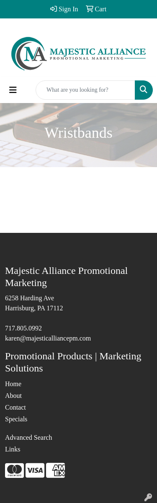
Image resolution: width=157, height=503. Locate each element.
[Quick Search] (85, 90)
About (13, 395)
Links (12, 449)
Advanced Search (28, 437)
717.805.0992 (23, 328)
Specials (16, 419)
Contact (15, 407)
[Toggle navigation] (13, 90)
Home (13, 383)
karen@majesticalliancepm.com (48, 338)
